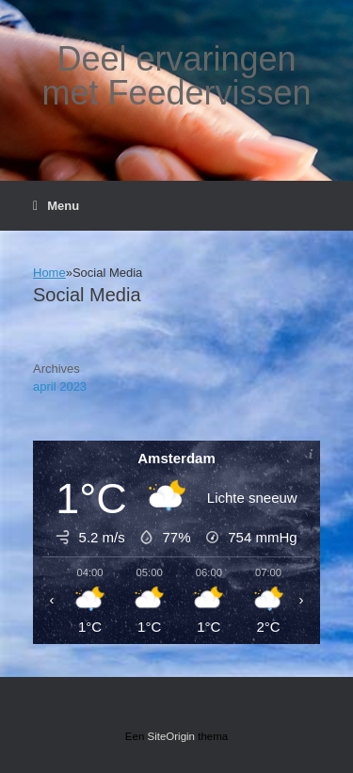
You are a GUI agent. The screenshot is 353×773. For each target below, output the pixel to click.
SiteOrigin (172, 736)
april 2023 (60, 386)
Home (49, 273)
